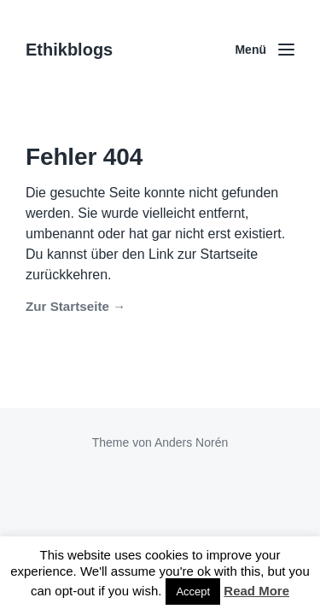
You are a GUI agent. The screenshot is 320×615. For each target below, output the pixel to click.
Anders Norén (191, 442)
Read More (256, 590)
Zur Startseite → (75, 306)
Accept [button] (193, 591)
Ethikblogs (69, 49)
